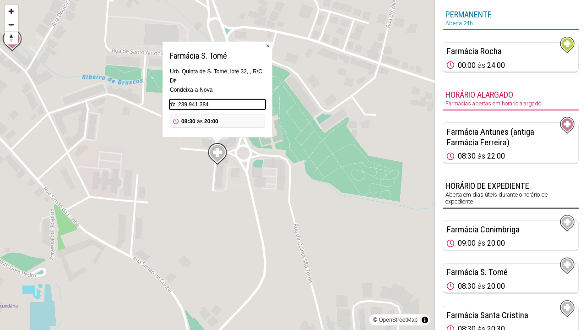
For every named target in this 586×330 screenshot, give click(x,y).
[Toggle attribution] (424, 319)
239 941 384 (193, 104)
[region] (217, 165)
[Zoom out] (11, 24)
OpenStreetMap (398, 320)
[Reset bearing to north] (11, 37)
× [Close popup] (268, 45)
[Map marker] (217, 154)
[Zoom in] (11, 11)
